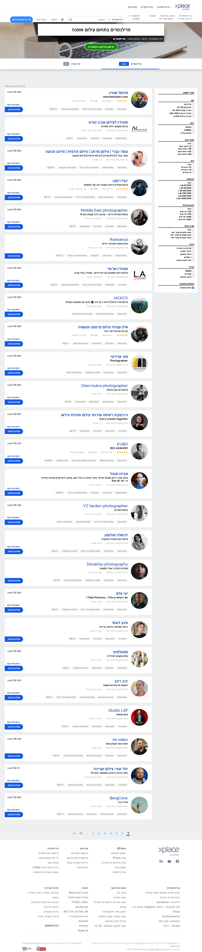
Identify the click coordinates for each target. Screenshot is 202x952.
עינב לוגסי (120, 622)
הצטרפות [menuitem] (41, 19)
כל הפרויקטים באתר (48, 857)
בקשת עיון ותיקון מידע (31, 943)
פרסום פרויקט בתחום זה (101, 46)
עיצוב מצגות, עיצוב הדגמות (112, 916)
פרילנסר (187, 104)
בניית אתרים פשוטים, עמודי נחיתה (84, 460)
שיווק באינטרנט (62, 460)
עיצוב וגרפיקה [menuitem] (167, 15)
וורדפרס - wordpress (168, 902)
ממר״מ (188, 274)
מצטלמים (120, 652)
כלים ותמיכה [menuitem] (163, 7)
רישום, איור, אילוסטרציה (114, 911)
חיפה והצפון (185, 254)
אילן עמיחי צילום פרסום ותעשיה (103, 327)
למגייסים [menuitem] (132, 7)
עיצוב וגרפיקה (118, 887)
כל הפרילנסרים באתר (77, 862)
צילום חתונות (84, 226)
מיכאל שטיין (118, 92)
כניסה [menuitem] (54, 19)
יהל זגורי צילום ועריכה (110, 768)
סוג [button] (192, 100)
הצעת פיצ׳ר (120, 867)
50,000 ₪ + (185, 188)
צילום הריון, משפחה (92, 372)
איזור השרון (185, 251)
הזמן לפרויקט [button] (13, 104)
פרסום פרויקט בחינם (77, 857)
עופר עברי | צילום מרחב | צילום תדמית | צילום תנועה (86, 151)
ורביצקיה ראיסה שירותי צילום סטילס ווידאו (94, 415)
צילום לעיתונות (121, 138)
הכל (189, 143)
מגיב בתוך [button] (189, 226)
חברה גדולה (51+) (182, 116)
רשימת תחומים (118, 853)
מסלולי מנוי (53, 862)
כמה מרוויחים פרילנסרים (114, 862)
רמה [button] (192, 123)
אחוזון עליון (186, 133)
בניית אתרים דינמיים (106, 460)
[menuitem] (62, 19)
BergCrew (119, 798)
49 (80, 833)
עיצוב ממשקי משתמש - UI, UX (110, 925)
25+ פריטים (185, 211)
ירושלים (187, 257)
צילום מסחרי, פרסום (74, 372)
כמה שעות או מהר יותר (180, 235)
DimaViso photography (107, 564)
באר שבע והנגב (183, 260)
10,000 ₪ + (185, 185)
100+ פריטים (185, 217)
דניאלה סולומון (116, 535)
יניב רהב (121, 681)
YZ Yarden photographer (105, 506)
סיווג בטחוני (185, 277)
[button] (176, 92)
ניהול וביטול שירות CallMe (45, 867)
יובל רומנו (120, 180)
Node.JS (83, 930)
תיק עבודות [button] (188, 205)
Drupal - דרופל (171, 925)
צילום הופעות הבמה (106, 197)
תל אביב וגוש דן (184, 248)
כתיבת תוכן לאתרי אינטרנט (45, 902)
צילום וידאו (109, 226)
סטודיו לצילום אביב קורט (108, 122)
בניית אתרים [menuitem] (185, 15)
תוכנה (85, 887)
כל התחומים (156, 38)
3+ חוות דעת (185, 146)
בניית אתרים (173, 887)
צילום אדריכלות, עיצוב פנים (82, 314)
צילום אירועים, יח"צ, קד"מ (92, 109)
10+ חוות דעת (184, 149)
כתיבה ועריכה (52, 887)
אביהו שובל (119, 473)
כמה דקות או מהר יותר (180, 237)
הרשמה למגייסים (79, 853)
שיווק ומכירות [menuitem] (166, 18)
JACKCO (120, 298)
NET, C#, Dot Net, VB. (75, 911)
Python (83, 925)
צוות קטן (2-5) (184, 107)
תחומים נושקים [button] (187, 284)
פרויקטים (71, 64)
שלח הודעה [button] (14, 109)
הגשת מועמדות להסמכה (46, 872)
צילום (144, 38)
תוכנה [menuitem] (152, 15)
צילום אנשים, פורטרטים (70, 109)
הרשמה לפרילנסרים (49, 853)
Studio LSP (118, 710)
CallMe (187, 130)
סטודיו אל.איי (117, 268)
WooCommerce (171, 916)
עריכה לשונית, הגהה (48, 916)
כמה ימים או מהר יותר (181, 232)
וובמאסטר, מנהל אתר (169, 921)
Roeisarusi (119, 239)
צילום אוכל (109, 109)
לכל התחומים (52, 925)
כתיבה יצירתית (51, 906)
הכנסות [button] (190, 179)
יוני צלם (122, 593)
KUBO (122, 444)
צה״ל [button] (191, 267)
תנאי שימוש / (75, 943)
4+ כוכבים (186, 169)
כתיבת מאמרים (51, 911)
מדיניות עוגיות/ (62, 943)
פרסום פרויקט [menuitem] (21, 19)
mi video (120, 739)
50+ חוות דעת (184, 154)
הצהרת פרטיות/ (48, 943)
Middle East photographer (104, 210)
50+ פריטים (185, 214)
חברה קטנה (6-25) (181, 110)
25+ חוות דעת (184, 151)
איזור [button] (191, 244)
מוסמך (188, 127)
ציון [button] (192, 160)
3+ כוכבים (186, 167)
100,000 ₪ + (184, 190)
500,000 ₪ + (184, 196)
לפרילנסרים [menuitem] (147, 7)
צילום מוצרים (82, 138)
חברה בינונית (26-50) (180, 113)
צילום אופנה (185, 287)
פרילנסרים (130, 64)
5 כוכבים (187, 172)
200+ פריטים (184, 219)
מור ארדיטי (119, 356)
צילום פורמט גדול (107, 814)
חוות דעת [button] (189, 140)
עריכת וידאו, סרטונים (105, 697)
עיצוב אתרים (120, 897)
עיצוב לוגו (121, 892)
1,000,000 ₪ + (183, 198)
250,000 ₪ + (184, 193)
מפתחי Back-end (78, 892)
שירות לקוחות (119, 872)
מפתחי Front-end (78, 897)
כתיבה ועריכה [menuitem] (184, 18)
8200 (188, 271)
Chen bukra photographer (104, 385)
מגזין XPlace (119, 857)
